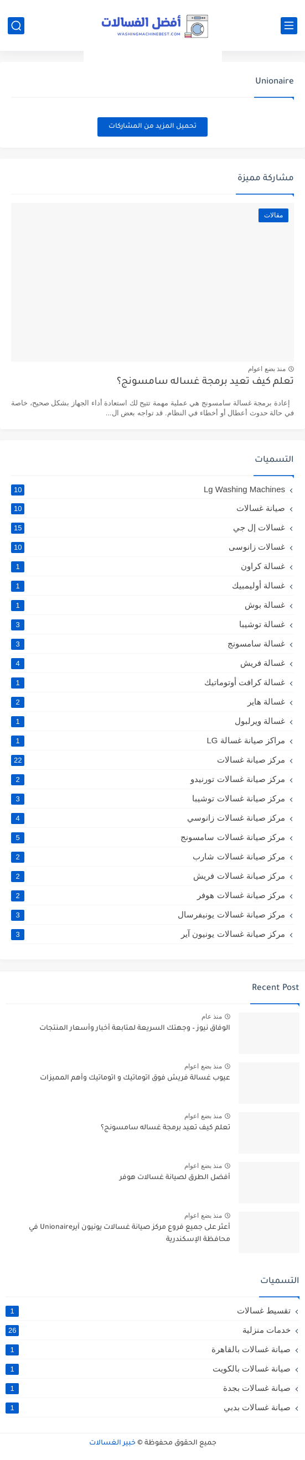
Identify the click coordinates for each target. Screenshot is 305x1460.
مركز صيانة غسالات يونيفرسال (148, 915)
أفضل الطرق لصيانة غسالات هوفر (175, 1178)
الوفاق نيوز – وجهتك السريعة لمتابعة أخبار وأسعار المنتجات (134, 1029)
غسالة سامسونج (148, 644)
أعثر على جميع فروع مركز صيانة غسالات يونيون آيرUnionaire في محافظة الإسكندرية (129, 1234)
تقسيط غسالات (148, 1311)
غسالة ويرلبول (148, 721)
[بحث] (16, 25)
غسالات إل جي (148, 528)
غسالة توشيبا (148, 624)
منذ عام (211, 1016)
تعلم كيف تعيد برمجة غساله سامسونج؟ (205, 382)
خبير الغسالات (112, 1443)
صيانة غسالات (148, 508)
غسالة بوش (148, 605)
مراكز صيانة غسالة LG (148, 740)
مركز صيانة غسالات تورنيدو (148, 779)
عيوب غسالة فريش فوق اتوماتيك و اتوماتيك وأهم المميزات (135, 1078)
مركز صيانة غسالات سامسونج (148, 837)
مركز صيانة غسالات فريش (148, 876)
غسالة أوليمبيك (148, 586)
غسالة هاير (148, 702)
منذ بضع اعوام (267, 369)
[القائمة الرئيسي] (289, 25)
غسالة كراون (148, 566)
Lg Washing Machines (148, 489)
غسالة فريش (148, 663)
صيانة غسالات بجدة (148, 1388)
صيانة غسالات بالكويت (148, 1369)
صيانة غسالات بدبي (148, 1407)
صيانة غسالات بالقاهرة (148, 1349)
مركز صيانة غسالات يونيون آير (148, 934)
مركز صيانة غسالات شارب (148, 857)
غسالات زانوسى (148, 547)
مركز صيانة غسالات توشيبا (148, 799)
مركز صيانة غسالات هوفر (148, 895)
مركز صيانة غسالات (148, 760)
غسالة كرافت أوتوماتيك (148, 682)
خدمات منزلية (148, 1330)
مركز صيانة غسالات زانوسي (148, 818)
